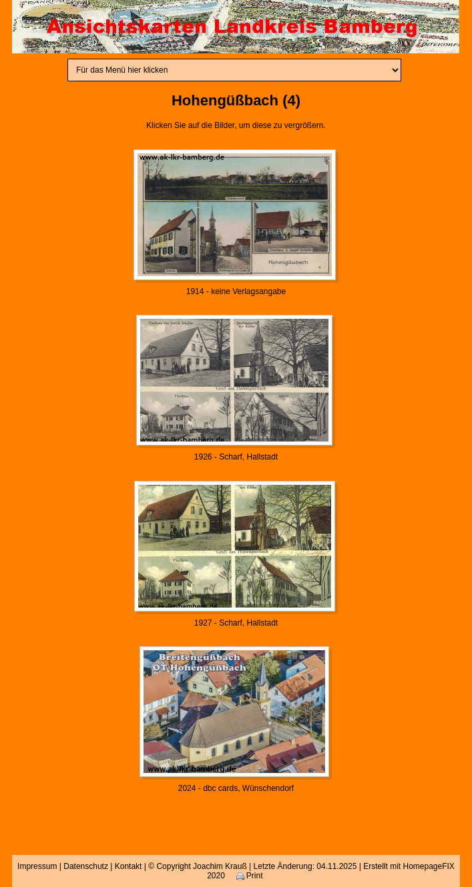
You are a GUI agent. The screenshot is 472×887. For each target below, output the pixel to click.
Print (249, 875)
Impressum (37, 866)
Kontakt (128, 866)
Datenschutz (85, 866)
